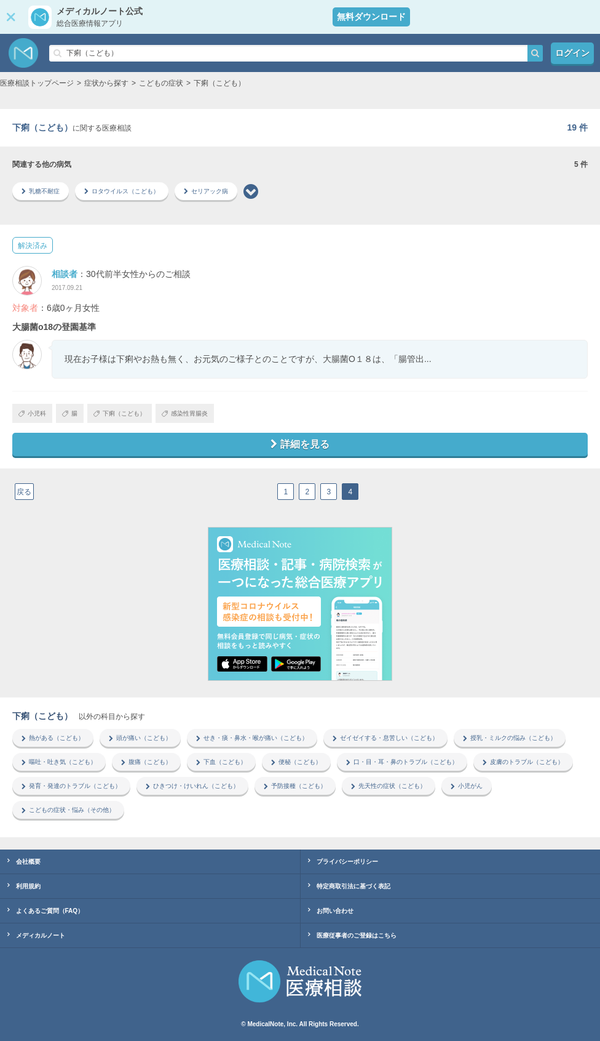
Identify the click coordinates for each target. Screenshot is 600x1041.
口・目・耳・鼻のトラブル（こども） (402, 761)
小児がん (467, 785)
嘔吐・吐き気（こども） (59, 761)
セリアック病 (206, 191)
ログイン (572, 53)
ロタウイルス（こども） (121, 191)
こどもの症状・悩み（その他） (68, 809)
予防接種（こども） (295, 785)
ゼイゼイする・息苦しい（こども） (385, 737)
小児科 (32, 413)
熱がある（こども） (53, 737)
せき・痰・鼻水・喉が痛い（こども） (252, 737)
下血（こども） (221, 761)
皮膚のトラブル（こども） (523, 761)
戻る (24, 492)
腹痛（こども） (146, 761)
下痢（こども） (119, 413)
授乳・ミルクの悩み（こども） (509, 737)
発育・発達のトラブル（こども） (71, 785)
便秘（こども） (296, 761)
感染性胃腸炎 (185, 413)
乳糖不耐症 (41, 191)
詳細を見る (300, 444)
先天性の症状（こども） (388, 785)
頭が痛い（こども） (140, 737)
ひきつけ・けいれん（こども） (192, 785)
